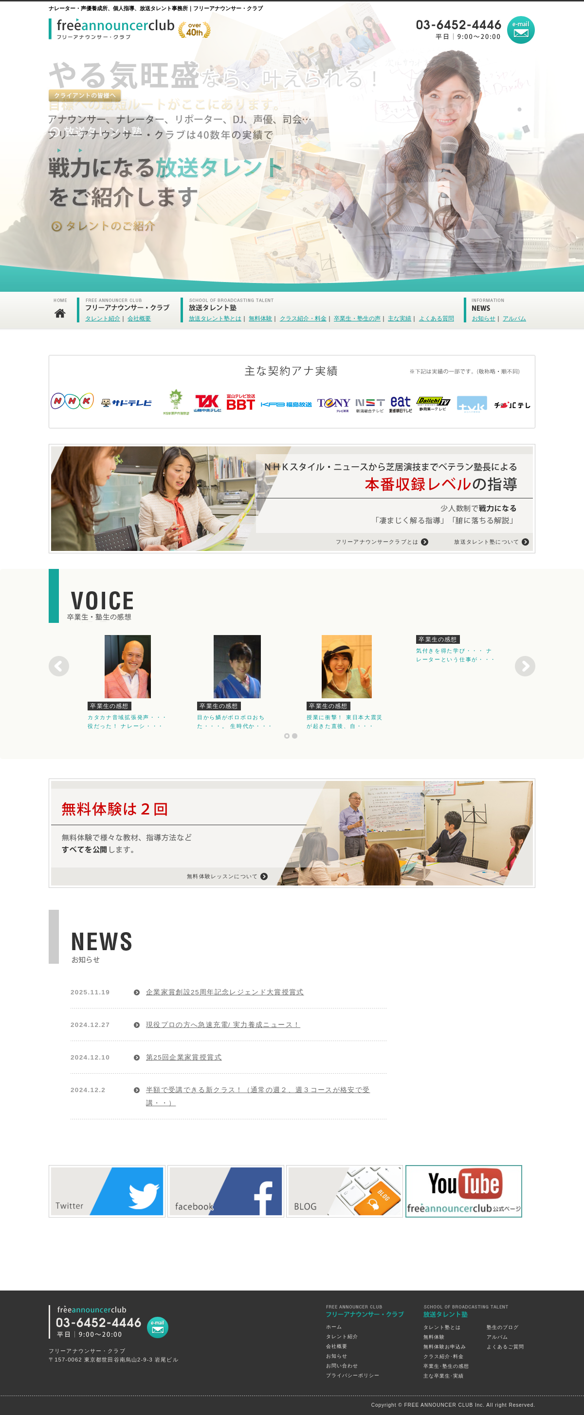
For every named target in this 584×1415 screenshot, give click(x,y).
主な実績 (399, 318)
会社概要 (139, 318)
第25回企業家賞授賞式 (184, 1057)
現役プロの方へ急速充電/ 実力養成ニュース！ (223, 1024)
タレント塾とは (442, 1327)
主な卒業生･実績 (443, 1376)
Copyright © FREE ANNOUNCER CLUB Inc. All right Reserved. (453, 1405)
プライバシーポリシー (353, 1375)
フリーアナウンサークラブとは (377, 542)
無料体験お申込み (444, 1346)
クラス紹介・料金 (303, 318)
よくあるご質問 (505, 1346)
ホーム (334, 1326)
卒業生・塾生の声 (357, 318)
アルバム (514, 318)
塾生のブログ (503, 1327)
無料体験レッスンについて (222, 876)
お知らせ (483, 318)
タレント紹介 (102, 318)
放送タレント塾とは (215, 318)
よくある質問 (436, 318)
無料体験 (260, 318)
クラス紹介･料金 (443, 1356)
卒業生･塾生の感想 (446, 1366)
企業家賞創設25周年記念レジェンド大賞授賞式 (225, 992)
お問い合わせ (342, 1365)
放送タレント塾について (486, 542)
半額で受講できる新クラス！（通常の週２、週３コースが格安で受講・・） (258, 1096)
